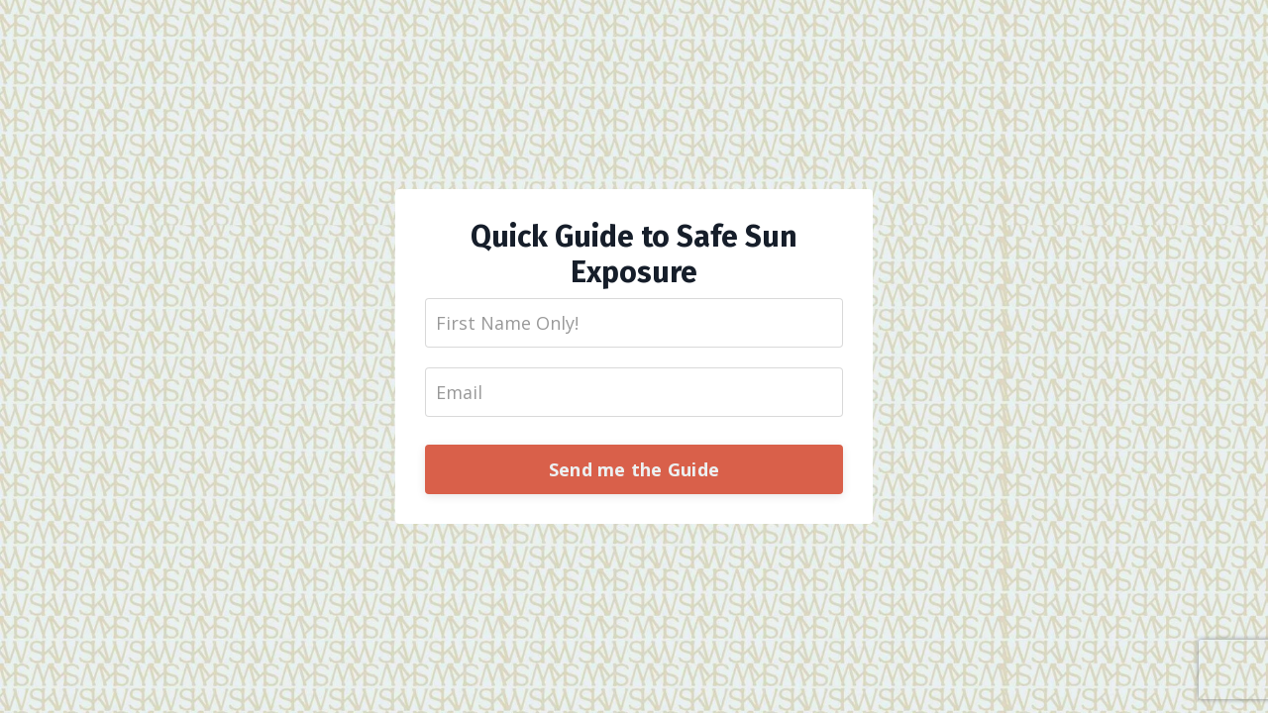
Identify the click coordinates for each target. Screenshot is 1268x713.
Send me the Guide (634, 469)
